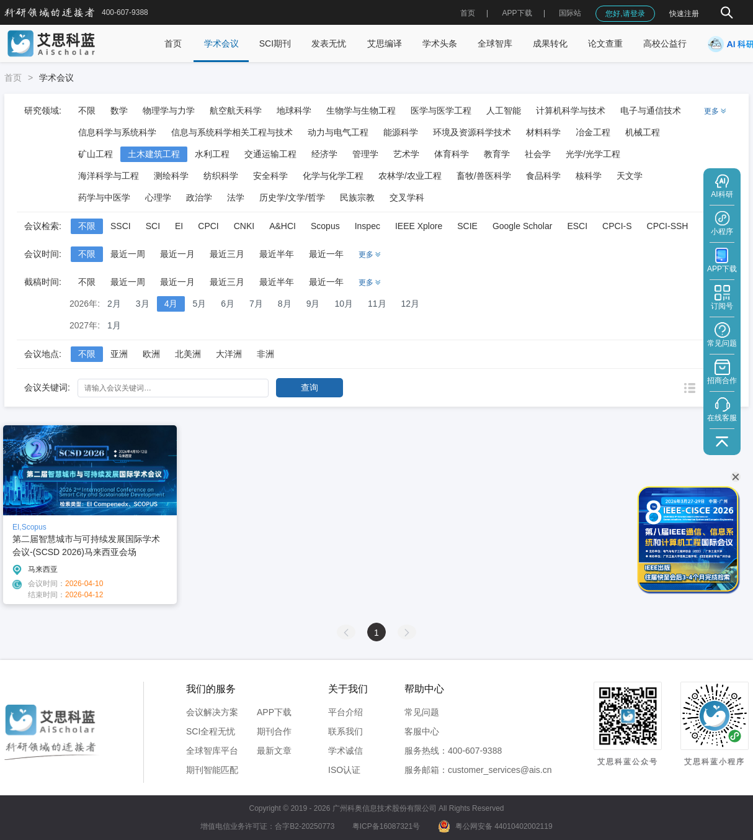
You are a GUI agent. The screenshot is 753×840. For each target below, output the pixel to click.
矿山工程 (95, 154)
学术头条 (439, 43)
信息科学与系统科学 (117, 132)
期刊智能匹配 (212, 770)
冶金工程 (593, 132)
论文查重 (605, 43)
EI (179, 226)
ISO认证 (344, 770)
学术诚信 (345, 751)
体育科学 (451, 154)
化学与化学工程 (333, 176)
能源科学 (400, 132)
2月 (114, 304)
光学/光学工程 (593, 154)
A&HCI (282, 226)
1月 (114, 325)
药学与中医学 (104, 197)
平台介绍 (345, 712)
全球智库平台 (212, 751)
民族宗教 (357, 197)
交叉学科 (407, 197)
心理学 (158, 197)
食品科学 (543, 176)
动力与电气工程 (338, 132)
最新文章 (274, 751)
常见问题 (421, 712)
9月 (313, 304)
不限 (87, 110)
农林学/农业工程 (410, 176)
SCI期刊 (275, 43)
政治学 (199, 197)
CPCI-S (616, 226)
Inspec (367, 226)
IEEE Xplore (418, 226)
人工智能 (503, 110)
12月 (410, 304)
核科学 (589, 176)
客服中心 (421, 731)
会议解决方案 (212, 712)
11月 (377, 304)
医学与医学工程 (441, 110)
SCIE (467, 226)
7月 (256, 304)
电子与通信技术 (650, 110)
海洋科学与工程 (108, 176)
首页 (467, 13)
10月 (343, 304)
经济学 (324, 154)
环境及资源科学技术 (472, 132)
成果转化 (550, 43)
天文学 (630, 176)
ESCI (577, 226)
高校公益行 (665, 43)
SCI (153, 226)
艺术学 (406, 154)
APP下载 (274, 712)
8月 (285, 304)
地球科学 (294, 110)
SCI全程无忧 (210, 731)
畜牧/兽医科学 (484, 176)
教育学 (497, 154)
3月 (142, 304)
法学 (235, 197)
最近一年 (326, 254)
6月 (227, 304)
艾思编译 (384, 43)
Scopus (325, 226)
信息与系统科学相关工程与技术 (232, 132)
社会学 (538, 154)
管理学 (365, 154)
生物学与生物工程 (361, 110)
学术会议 (221, 43)
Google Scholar (522, 226)
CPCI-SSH (667, 226)
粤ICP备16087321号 (386, 826)
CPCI (208, 226)
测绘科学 (171, 176)
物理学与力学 (169, 110)
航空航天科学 (236, 110)
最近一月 (177, 254)
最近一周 (127, 254)
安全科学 (270, 176)
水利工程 (212, 154)
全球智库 (495, 43)
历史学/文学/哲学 (292, 197)
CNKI (244, 226)
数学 (119, 110)
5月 (199, 304)
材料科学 (543, 132)
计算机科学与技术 (570, 110)
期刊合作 (274, 731)
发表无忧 (328, 43)
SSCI (120, 226)
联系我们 (345, 731)
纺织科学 (220, 176)
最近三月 (227, 254)
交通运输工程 (270, 154)
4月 (171, 304)
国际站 (570, 13)
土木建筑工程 (154, 154)
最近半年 (276, 254)
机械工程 (642, 132)
